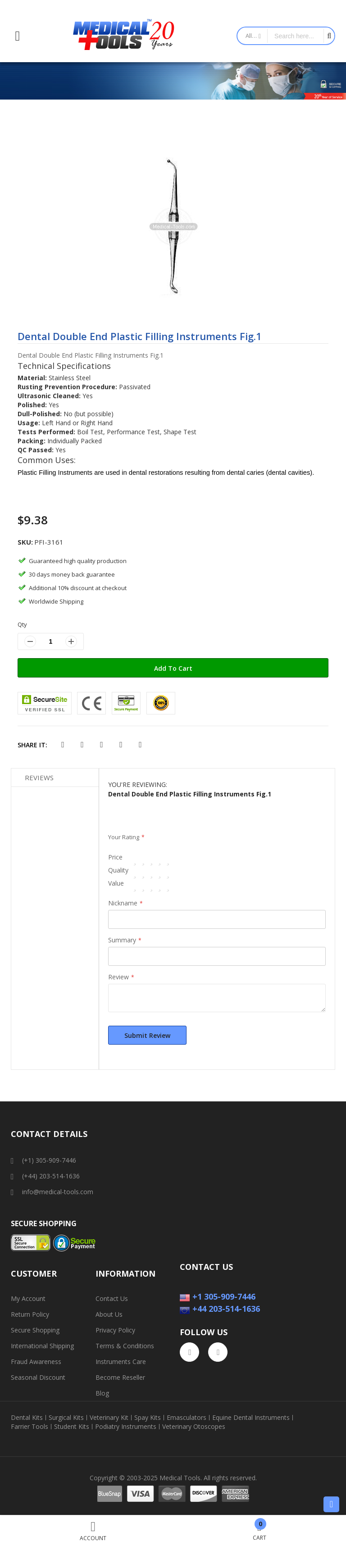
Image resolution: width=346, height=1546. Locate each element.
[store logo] (124, 36)
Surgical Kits (66, 1417)
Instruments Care (121, 1361)
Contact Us (112, 1298)
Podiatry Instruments (125, 1426)
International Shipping (42, 1345)
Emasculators (186, 1417)
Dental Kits (27, 1417)
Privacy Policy (115, 1330)
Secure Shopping (35, 1330)
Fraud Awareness (36, 1361)
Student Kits (71, 1426)
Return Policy (30, 1314)
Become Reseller (120, 1377)
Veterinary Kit (109, 1417)
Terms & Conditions (125, 1345)
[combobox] (295, 35)
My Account (28, 1298)
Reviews (39, 777)
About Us (109, 1314)
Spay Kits (147, 1417)
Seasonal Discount (38, 1377)
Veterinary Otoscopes (193, 1426)
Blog (102, 1393)
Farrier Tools (29, 1426)
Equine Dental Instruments (251, 1417)
